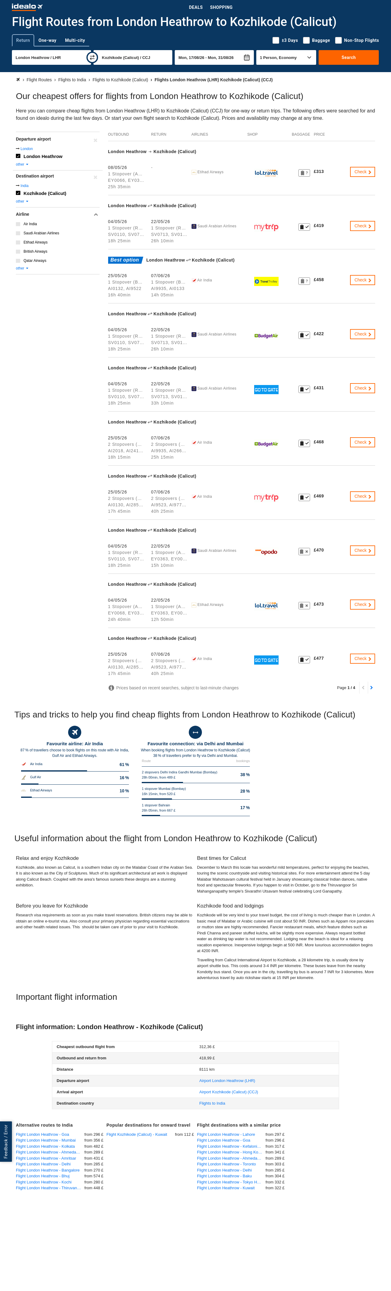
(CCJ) (228, 1092)
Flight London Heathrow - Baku (224, 1176)
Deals (196, 7)
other (22, 164)
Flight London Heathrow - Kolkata (45, 1146)
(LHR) (227, 1080)
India (24, 186)
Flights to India (212, 1103)
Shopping (221, 7)
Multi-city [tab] (75, 40)
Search (349, 57)
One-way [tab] (47, 40)
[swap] (92, 57)
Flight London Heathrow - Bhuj (43, 1176)
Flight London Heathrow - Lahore (226, 1134)
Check (363, 171)
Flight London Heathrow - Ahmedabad (49, 1152)
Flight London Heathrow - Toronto (226, 1164)
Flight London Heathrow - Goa (42, 1134)
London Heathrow (43, 156)
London (26, 149)
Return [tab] (23, 40)
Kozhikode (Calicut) (45, 193)
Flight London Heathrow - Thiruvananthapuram (50, 1188)
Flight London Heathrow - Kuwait (226, 1188)
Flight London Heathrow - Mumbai (46, 1140)
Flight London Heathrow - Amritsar (46, 1158)
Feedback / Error (5, 1141)
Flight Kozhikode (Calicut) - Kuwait (137, 1134)
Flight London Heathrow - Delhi (43, 1164)
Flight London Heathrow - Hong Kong (230, 1152)
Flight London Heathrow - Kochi (43, 1182)
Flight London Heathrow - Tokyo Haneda (231, 1182)
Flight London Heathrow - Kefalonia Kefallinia (231, 1146)
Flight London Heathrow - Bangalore (48, 1170)
